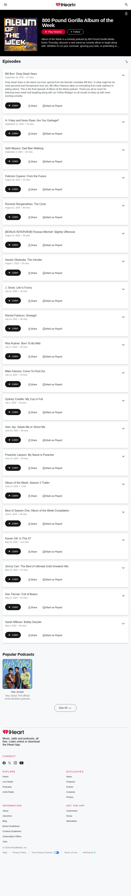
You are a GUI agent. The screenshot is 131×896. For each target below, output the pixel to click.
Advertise (7, 829)
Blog (5, 834)
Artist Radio (8, 805)
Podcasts (7, 800)
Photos (69, 810)
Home (69, 829)
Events (69, 800)
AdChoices (89, 866)
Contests (70, 805)
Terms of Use (70, 866)
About (5, 824)
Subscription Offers (12, 850)
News (69, 790)
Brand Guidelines (11, 840)
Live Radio (8, 795)
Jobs (5, 855)
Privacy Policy (19, 866)
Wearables (71, 834)
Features (70, 795)
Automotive (71, 824)
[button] (87, 32)
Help (5, 866)
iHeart (6, 790)
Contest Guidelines (12, 845)
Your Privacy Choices (45, 866)
